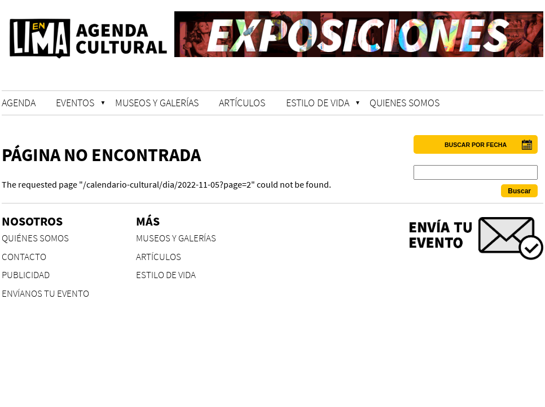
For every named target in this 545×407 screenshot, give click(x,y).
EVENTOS (75, 102)
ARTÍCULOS (242, 102)
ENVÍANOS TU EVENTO (45, 294)
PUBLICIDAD (26, 275)
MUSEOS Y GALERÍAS (157, 102)
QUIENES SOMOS (404, 102)
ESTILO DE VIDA (317, 102)
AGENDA (19, 102)
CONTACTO (24, 257)
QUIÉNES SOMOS (35, 238)
